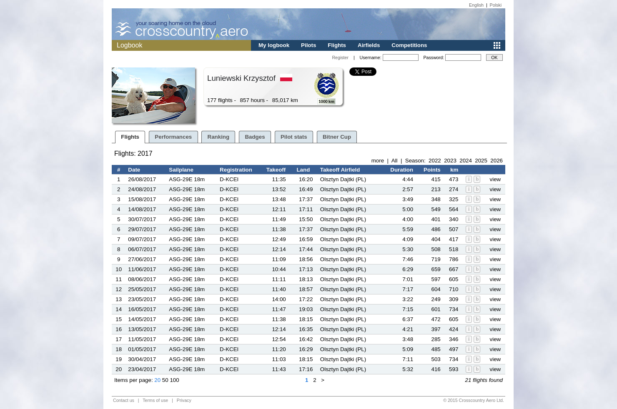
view (495, 179)
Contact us (123, 400)
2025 (481, 160)
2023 (450, 160)
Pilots (308, 45)
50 (165, 380)
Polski (496, 4)
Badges (255, 137)
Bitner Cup (337, 137)
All (394, 160)
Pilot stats (294, 137)
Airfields (369, 45)
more (377, 160)
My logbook (273, 45)
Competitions (409, 45)
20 (157, 380)
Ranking (219, 137)
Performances (173, 137)
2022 (435, 160)
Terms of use (155, 400)
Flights (337, 45)
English (476, 4)
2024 (465, 160)
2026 (496, 160)
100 (174, 380)
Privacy (184, 400)
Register (340, 57)
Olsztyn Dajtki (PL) (343, 179)
